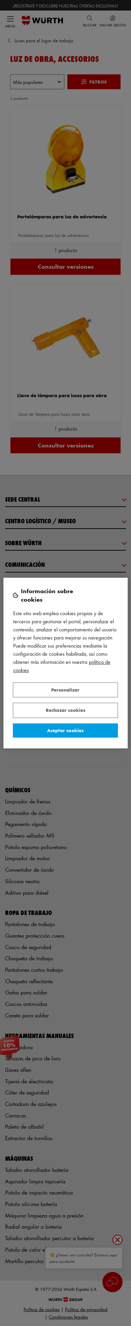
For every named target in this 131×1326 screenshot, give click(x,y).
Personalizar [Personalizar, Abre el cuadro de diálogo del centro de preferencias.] (65, 690)
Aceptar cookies (65, 730)
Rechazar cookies (65, 710)
